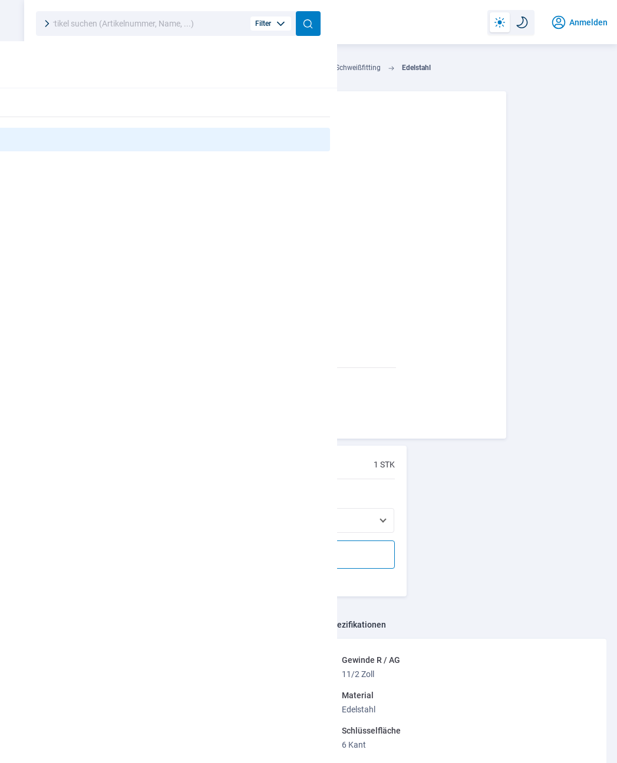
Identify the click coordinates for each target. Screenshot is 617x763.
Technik (73, 71)
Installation (225, 71)
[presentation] (571, 590)
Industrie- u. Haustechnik (146, 71)
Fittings (276, 71)
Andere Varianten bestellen (517, 207)
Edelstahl (442, 71)
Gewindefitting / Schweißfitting (358, 71)
